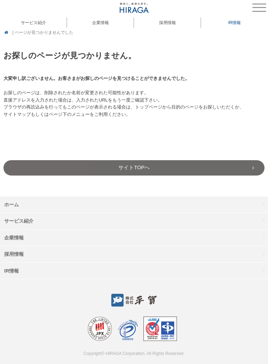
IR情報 (11, 271)
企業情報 (14, 237)
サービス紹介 (19, 221)
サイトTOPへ (134, 167)
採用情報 (167, 22)
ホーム (11, 204)
